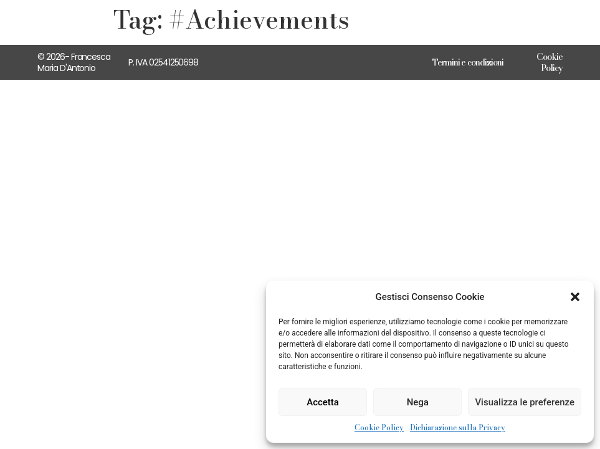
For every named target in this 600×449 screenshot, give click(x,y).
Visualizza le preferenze (524, 402)
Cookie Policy (379, 427)
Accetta (323, 402)
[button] (575, 297)
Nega (418, 402)
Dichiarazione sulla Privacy (457, 427)
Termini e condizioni (467, 62)
